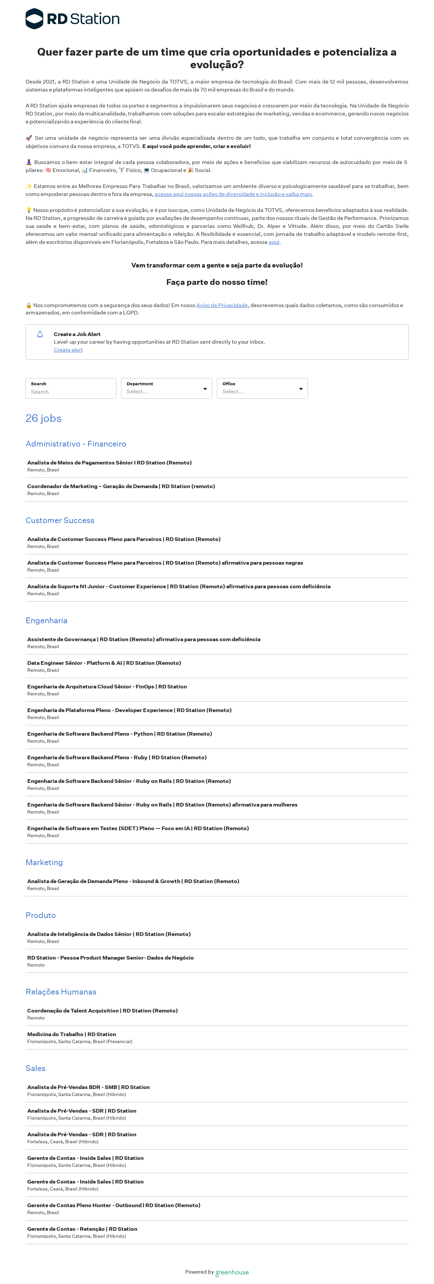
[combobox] (127, 391)
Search (39, 384)
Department (140, 384)
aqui (274, 242)
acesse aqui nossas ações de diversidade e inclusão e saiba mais (233, 194)
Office (228, 384)
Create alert (68, 350)
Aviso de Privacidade (222, 305)
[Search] (71, 392)
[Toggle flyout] (205, 389)
